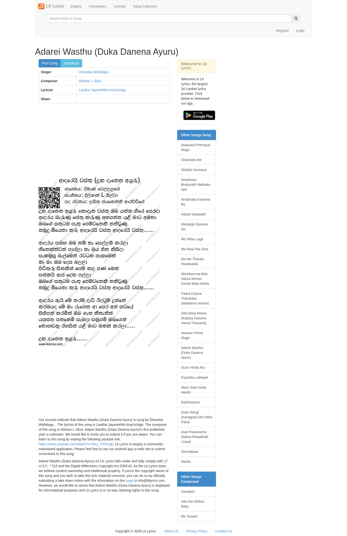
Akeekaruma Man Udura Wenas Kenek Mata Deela (195, 279)
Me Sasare (189, 516)
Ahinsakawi (189, 452)
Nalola (186, 462)
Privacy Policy (196, 531)
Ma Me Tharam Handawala (192, 261)
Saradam (188, 491)
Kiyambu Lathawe (194, 377)
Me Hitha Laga (192, 239)
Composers (97, 6)
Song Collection (145, 6)
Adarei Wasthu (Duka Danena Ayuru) (192, 352)
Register (282, 31)
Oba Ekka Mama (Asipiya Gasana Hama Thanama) (194, 318)
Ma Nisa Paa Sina (194, 249)
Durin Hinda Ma (193, 367)
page (129, 480)
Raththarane (190, 402)
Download (71, 63)
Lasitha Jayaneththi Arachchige (102, 90)
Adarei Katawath (193, 214)
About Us (172, 531)
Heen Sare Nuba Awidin (193, 389)
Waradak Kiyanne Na (194, 226)
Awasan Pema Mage (192, 335)
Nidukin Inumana (194, 170)
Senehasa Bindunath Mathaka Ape (195, 184)
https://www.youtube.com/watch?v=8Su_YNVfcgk (76, 444)
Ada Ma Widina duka (192, 504)
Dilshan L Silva (90, 81)
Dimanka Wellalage (93, 72)
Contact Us (223, 531)
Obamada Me (191, 160)
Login (300, 31)
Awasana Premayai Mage (195, 147)
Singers (75, 6)
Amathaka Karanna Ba (195, 201)
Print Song (50, 63)
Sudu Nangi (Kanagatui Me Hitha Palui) (196, 417)
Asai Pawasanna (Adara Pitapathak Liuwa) (194, 437)
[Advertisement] (104, 142)
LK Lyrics (51, 6)
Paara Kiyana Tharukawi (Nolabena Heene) (195, 298)
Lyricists (119, 6)
